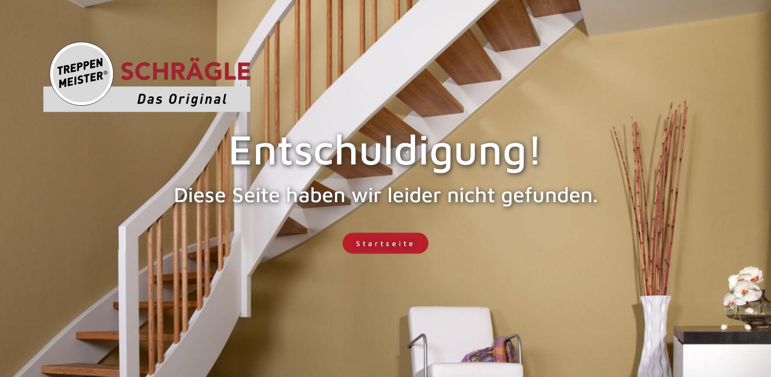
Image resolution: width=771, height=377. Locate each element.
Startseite (386, 243)
